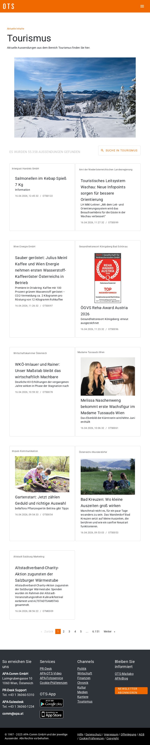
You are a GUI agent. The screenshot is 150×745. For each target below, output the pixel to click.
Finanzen (83, 678)
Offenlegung (128, 734)
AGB (141, 734)
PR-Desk (46, 669)
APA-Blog (121, 678)
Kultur (81, 687)
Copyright (112, 738)
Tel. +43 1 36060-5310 (18, 695)
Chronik (82, 683)
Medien (82, 692)
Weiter (110, 631)
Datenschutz (94, 734)
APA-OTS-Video (51, 673)
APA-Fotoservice (51, 678)
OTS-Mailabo (124, 674)
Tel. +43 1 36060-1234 (18, 706)
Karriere (82, 697)
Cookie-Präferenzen (54, 683)
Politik (81, 669)
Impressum (111, 734)
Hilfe (80, 734)
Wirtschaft (84, 673)
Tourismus (84, 701)
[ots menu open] (142, 6)
